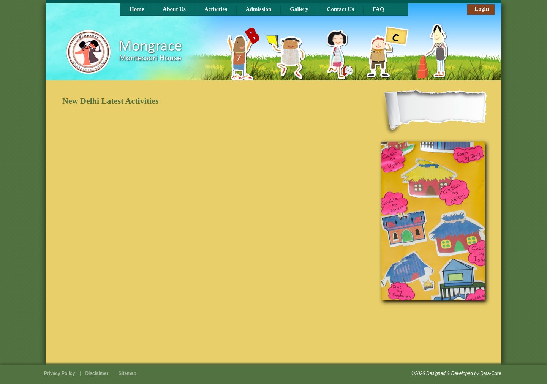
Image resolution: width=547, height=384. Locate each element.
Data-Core (490, 373)
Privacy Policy (59, 373)
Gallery (299, 9)
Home (137, 9)
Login (481, 9)
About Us (174, 9)
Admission (259, 9)
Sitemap (127, 373)
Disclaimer (96, 373)
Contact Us (340, 9)
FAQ (378, 9)
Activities (215, 9)
